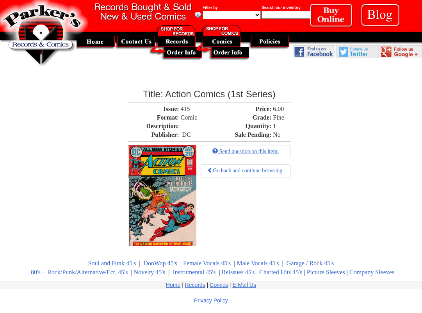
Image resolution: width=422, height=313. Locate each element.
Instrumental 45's (194, 272)
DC (186, 134)
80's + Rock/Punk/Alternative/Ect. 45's (79, 272)
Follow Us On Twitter (357, 51)
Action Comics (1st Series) (220, 94)
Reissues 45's (238, 272)
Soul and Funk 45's (112, 263)
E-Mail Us (244, 285)
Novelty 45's (150, 272)
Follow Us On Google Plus (400, 51)
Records (195, 285)
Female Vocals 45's (207, 263)
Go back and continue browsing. (245, 170)
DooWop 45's (160, 263)
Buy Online (333, 17)
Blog (383, 17)
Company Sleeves (371, 272)
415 (185, 109)
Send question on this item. (245, 151)
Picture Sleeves (326, 272)
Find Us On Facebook (314, 51)
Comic (189, 117)
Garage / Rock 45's (310, 263)
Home (173, 285)
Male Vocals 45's (258, 263)
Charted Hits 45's (280, 272)
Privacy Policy (211, 300)
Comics (219, 285)
